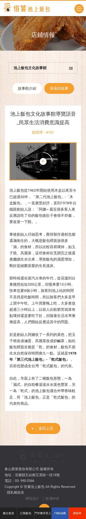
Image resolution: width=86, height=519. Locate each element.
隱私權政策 (15, 478)
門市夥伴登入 (43, 513)
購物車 (77, 513)
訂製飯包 (25, 513)
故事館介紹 (27, 90)
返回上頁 (40, 428)
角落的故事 (59, 90)
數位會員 (8, 513)
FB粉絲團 (60, 513)
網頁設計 (32, 484)
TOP (44, 494)
